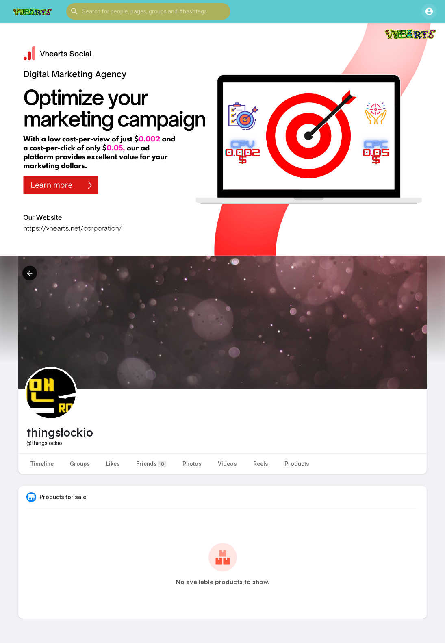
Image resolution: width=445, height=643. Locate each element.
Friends (151, 464)
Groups (80, 464)
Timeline (42, 464)
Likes (113, 464)
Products (296, 464)
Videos (227, 464)
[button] (148, 11)
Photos (192, 464)
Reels (260, 464)
